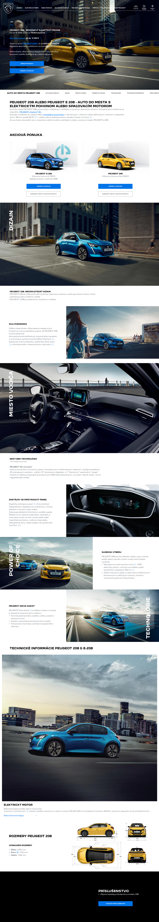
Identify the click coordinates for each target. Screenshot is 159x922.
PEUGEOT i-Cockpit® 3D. (31, 112)
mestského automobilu (53, 115)
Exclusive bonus (17, 38)
